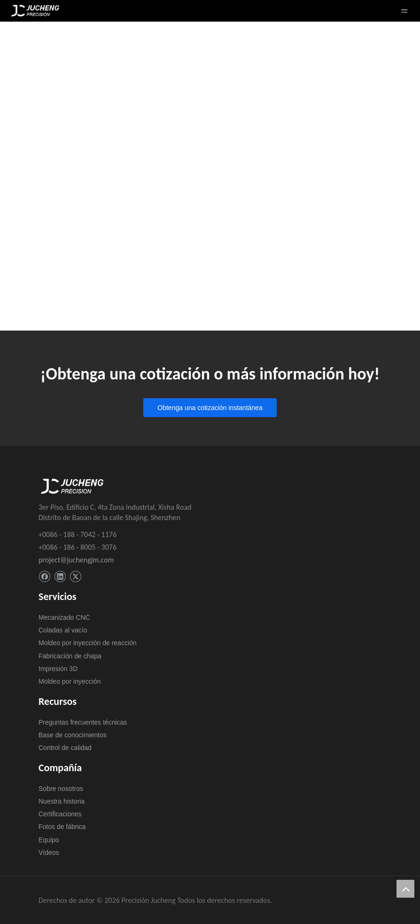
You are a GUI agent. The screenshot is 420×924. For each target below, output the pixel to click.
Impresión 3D (58, 668)
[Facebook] (44, 577)
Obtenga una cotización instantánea (209, 407)
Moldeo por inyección (70, 681)
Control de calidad (65, 747)
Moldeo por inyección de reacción (88, 643)
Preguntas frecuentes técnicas (83, 722)
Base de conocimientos (73, 735)
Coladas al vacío (63, 630)
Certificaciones (60, 814)
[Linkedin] (60, 577)
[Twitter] (75, 577)
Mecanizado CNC (64, 617)
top (405, 889)
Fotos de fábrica (62, 826)
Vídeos (49, 852)
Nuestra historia (62, 801)
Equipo (49, 840)
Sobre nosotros (61, 788)
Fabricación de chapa (70, 656)
